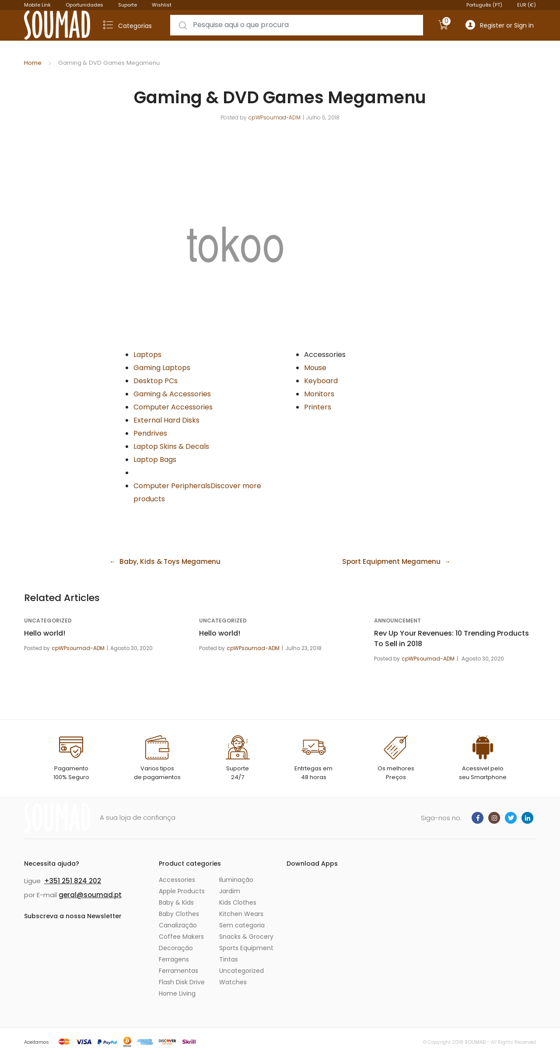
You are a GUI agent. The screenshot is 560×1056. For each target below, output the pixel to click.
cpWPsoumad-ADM (274, 117)
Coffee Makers (181, 936)
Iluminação (236, 879)
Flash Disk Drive (182, 982)
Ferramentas (178, 970)
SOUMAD (475, 1042)
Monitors (319, 394)
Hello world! (44, 633)
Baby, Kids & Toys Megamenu (172, 561)
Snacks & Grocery (246, 936)
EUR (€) (526, 4)
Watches (233, 982)
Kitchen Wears (241, 913)
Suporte (127, 4)
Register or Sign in (500, 25)
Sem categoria (242, 925)
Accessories (177, 879)
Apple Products (182, 891)
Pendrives (150, 433)
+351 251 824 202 (72, 880)
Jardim (229, 891)
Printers (317, 407)
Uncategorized (48, 620)
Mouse (315, 368)
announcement (397, 620)
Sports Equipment (246, 948)
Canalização (178, 925)
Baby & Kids (176, 902)
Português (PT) (484, 4)
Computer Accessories (173, 407)
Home (33, 63)
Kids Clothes (237, 902)
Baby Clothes (179, 913)
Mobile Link (37, 4)
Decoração (176, 948)
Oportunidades (84, 4)
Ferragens (174, 959)
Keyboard (321, 381)
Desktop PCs (155, 381)
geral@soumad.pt (90, 894)
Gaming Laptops (161, 368)
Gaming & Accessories (172, 394)
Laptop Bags (154, 460)
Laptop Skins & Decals (171, 446)
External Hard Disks (166, 420)
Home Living (177, 993)
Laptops (147, 355)
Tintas (228, 959)
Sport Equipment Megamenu (389, 561)
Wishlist (162, 4)
